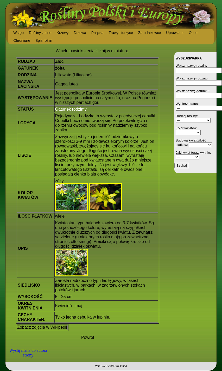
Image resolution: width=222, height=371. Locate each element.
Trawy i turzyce (121, 33)
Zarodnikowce (149, 33)
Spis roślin (43, 40)
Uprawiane (174, 33)
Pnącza (97, 33)
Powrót (87, 337)
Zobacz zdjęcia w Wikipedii (42, 327)
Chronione (21, 40)
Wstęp (18, 33)
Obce (193, 33)
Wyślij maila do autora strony (28, 352)
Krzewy (62, 33)
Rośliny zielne (40, 33)
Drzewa (80, 33)
